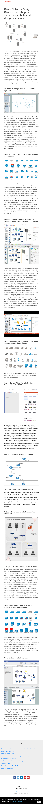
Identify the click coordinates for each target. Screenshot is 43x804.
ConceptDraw (7, 1)
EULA (23, 791)
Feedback (19, 791)
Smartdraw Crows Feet (7, 751)
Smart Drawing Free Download (9, 765)
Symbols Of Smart (6, 763)
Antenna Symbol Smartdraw (8, 758)
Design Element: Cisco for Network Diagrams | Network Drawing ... (19, 761)
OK (38, 801)
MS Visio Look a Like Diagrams (16, 658)
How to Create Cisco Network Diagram (18, 454)
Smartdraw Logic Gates (7, 753)
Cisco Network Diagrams (7, 768)
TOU (31, 791)
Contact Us (13, 791)
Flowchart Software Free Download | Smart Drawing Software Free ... (19, 756)
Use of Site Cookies (17, 801)
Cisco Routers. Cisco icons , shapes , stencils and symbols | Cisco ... (19, 748)
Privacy (27, 791)
